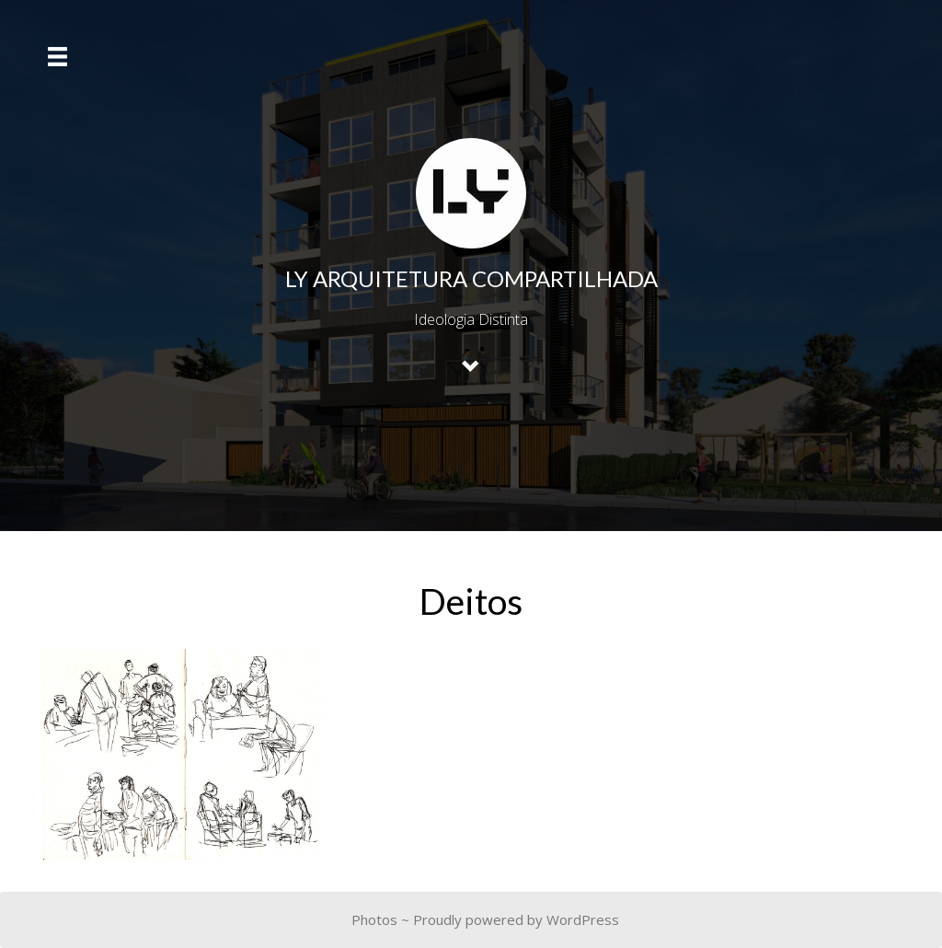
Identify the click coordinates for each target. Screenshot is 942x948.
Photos (374, 919)
